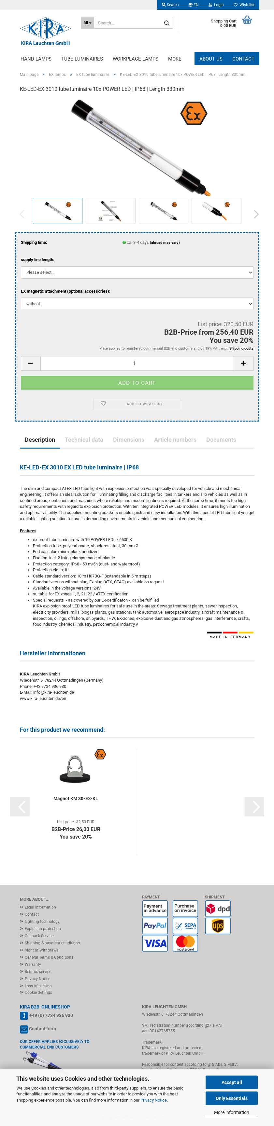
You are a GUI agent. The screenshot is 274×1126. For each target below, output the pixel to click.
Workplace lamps (135, 59)
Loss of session (38, 986)
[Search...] (87, 23)
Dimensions (128, 439)
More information (231, 1112)
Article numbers (175, 439)
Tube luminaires (82, 59)
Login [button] (216, 5)
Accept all (232, 1082)
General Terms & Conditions (49, 957)
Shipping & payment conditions (52, 943)
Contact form (42, 1028)
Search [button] (170, 5)
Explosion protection (43, 928)
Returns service (38, 971)
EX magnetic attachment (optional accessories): (65, 291)
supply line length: (37, 259)
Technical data (84, 439)
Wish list (244, 5)
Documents (221, 439)
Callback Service (39, 936)
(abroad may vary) (165, 243)
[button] (194, 5)
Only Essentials (232, 1098)
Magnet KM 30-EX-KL (75, 798)
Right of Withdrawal (42, 950)
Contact (243, 59)
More (174, 59)
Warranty (33, 964)
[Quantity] (137, 363)
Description (40, 439)
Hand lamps (36, 59)
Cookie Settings (38, 992)
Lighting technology (42, 921)
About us (211, 59)
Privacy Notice (153, 1100)
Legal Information (40, 907)
